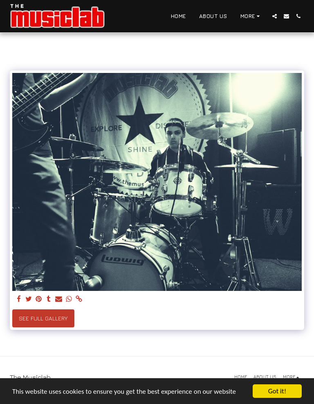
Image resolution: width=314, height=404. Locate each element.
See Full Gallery (43, 318)
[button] (274, 16)
